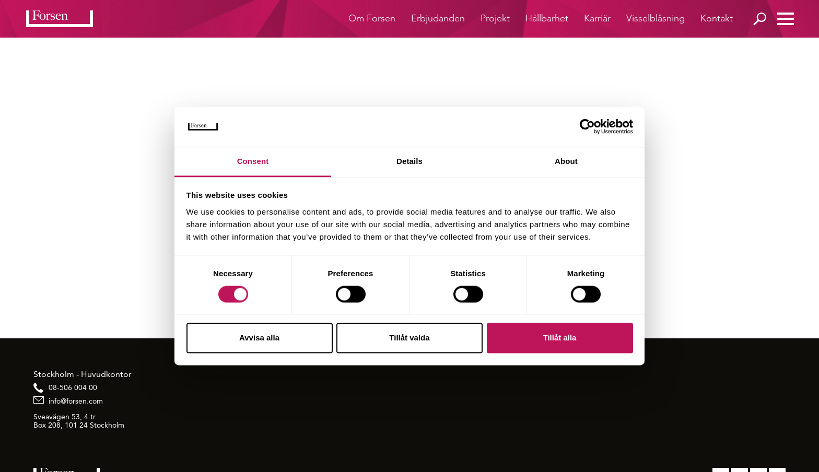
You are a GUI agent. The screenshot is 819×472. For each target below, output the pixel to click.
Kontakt (716, 18)
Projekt (495, 18)
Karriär (597, 18)
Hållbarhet (546, 18)
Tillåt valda (409, 337)
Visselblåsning (655, 18)
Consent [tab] (253, 161)
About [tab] (566, 161)
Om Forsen (371, 18)
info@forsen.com (76, 401)
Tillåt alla (560, 337)
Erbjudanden (438, 18)
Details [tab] (409, 161)
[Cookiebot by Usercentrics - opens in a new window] (587, 127)
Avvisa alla (259, 337)
